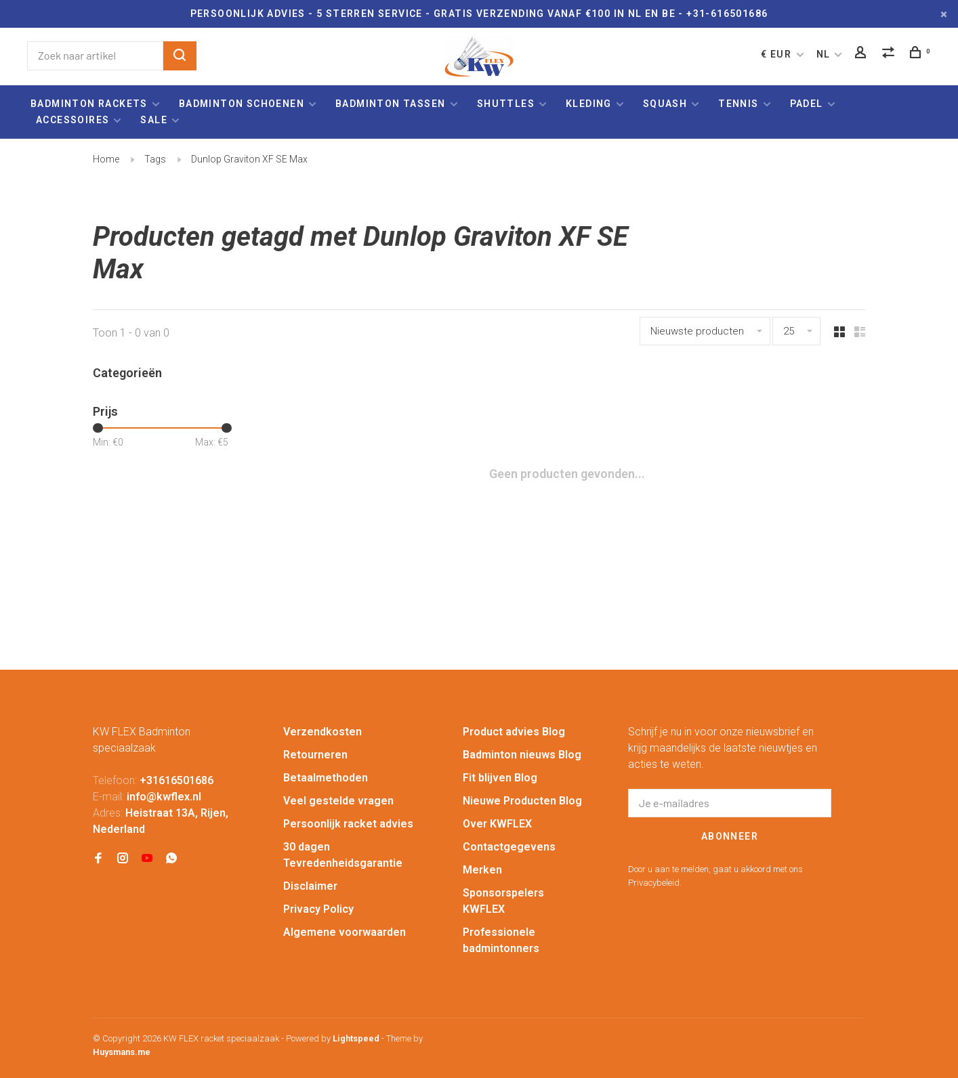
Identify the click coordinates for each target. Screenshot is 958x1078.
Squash (665, 103)
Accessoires (72, 119)
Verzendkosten (322, 731)
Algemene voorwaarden (344, 932)
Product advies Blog (514, 731)
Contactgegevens (509, 846)
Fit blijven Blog (500, 777)
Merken (482, 869)
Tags (155, 159)
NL (823, 54)
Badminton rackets (89, 103)
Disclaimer (310, 886)
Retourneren (315, 754)
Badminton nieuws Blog (522, 754)
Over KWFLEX (497, 823)
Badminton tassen (392, 103)
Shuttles (506, 103)
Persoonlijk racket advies (348, 823)
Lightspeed (356, 1038)
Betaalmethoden (325, 777)
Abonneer (729, 836)
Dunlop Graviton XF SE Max (249, 159)
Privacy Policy (318, 909)
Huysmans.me (121, 1052)
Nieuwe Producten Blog (522, 800)
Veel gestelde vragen (338, 800)
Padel (806, 103)
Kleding (589, 103)
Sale (153, 119)
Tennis (738, 103)
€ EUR (777, 54)
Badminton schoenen (241, 103)
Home (106, 159)
